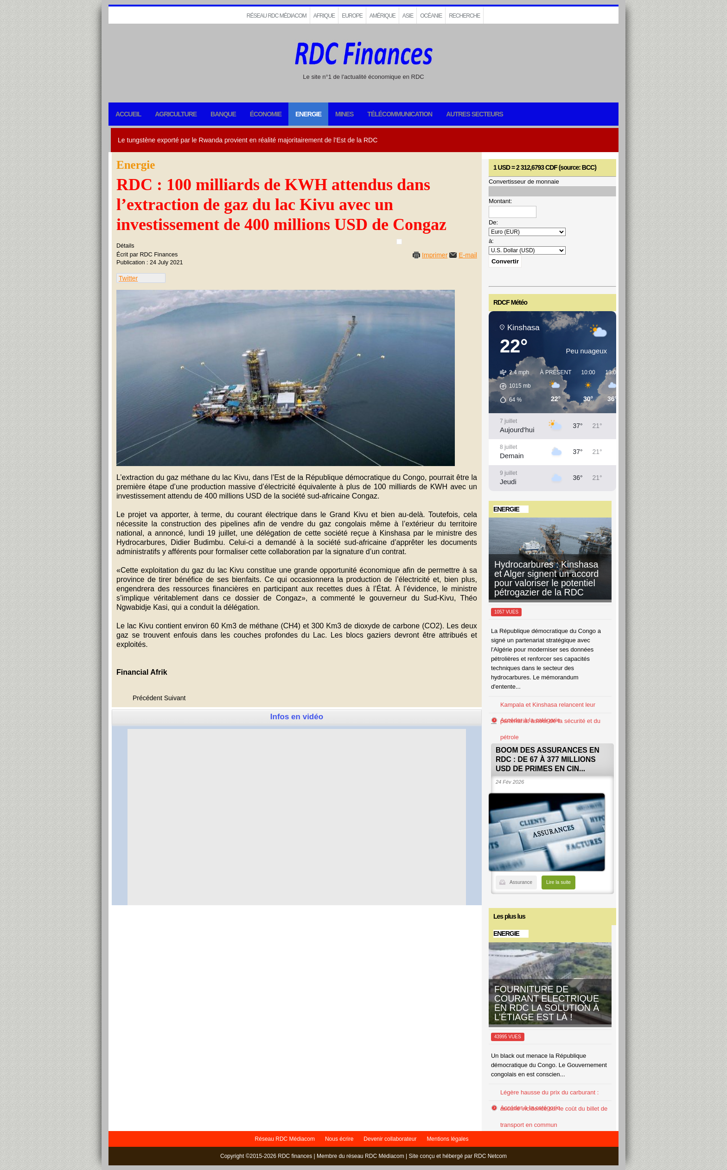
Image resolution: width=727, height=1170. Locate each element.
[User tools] (399, 241)
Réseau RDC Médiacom (276, 16)
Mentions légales (447, 1139)
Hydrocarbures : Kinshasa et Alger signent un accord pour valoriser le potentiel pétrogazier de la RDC (546, 578)
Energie (308, 114)
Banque (223, 114)
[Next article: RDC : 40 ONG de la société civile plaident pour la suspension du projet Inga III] (175, 698)
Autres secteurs (474, 114)
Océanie (431, 16)
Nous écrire (339, 1139)
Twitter (128, 278)
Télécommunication (399, 114)
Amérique (382, 16)
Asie (407, 16)
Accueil (128, 114)
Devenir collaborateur (390, 1139)
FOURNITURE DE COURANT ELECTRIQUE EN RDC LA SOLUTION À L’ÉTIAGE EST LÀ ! (546, 1003)
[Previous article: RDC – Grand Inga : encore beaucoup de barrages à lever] (147, 698)
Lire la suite (558, 882)
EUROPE (352, 16)
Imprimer (434, 255)
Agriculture (176, 114)
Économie (265, 114)
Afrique (324, 16)
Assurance (521, 882)
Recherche (464, 16)
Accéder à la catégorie (530, 719)
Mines (344, 114)
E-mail (468, 255)
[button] (512, 386)
